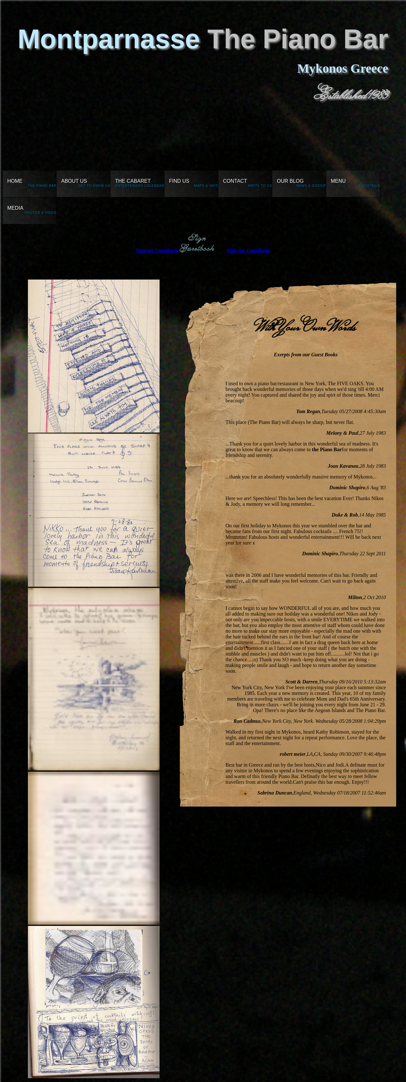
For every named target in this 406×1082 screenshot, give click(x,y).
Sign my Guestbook (157, 250)
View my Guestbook (248, 250)
